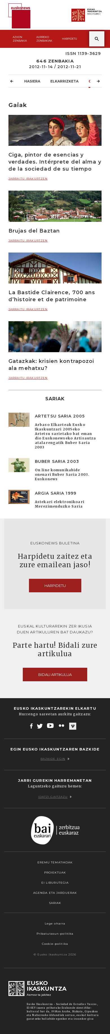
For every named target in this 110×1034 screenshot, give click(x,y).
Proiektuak (55, 872)
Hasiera (32, 81)
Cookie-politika (55, 944)
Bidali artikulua (55, 674)
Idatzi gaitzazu (55, 797)
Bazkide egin (55, 759)
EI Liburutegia (55, 883)
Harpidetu (69, 38)
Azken (20, 39)
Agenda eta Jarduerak (55, 893)
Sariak (55, 903)
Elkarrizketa (64, 81)
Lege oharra (55, 923)
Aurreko (44, 39)
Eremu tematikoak (55, 862)
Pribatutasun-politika (55, 933)
